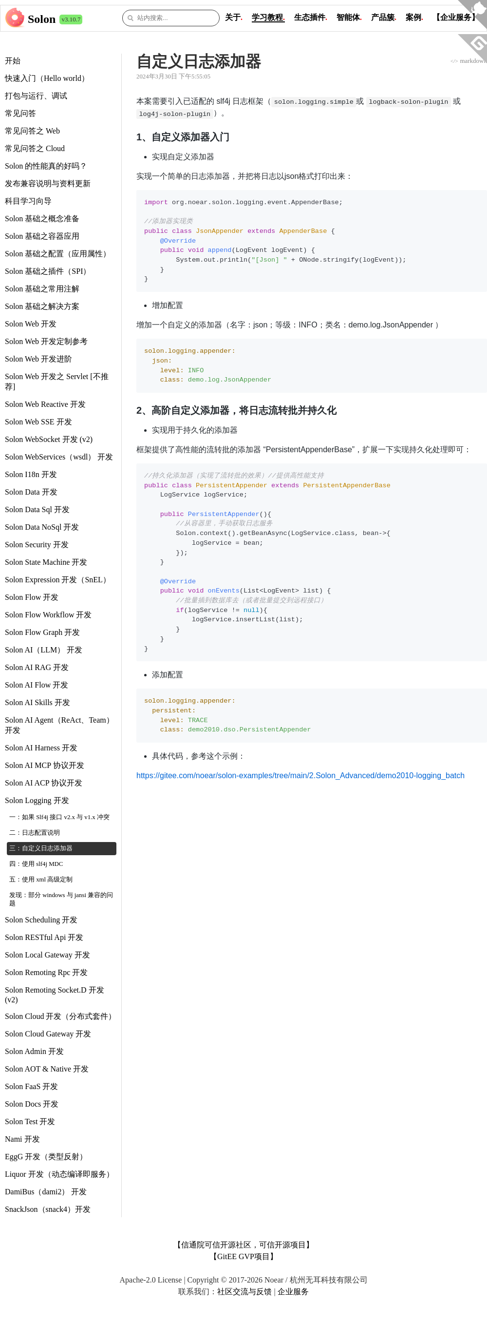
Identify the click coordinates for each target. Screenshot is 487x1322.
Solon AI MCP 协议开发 (44, 765)
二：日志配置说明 (34, 832)
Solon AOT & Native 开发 (47, 1069)
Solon (42, 19)
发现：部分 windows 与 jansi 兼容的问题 (61, 899)
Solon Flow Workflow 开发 (48, 615)
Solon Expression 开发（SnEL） (58, 579)
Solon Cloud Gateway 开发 (48, 1034)
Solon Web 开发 (30, 324)
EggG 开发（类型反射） (46, 1156)
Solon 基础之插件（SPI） (48, 271)
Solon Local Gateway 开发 (47, 955)
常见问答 (20, 113)
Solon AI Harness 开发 (41, 748)
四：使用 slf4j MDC (36, 864)
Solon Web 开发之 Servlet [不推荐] (57, 381)
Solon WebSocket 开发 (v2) (49, 439)
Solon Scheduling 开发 (41, 920)
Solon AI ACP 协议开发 (43, 783)
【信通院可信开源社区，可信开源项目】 (243, 1245)
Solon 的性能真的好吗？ (46, 166)
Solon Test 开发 (30, 1121)
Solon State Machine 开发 (46, 562)
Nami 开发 (22, 1139)
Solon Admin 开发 (34, 1051)
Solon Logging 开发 (37, 800)
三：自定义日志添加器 (41, 848)
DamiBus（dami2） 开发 (46, 1192)
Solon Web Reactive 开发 (45, 404)
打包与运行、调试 (36, 96)
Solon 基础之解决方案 (42, 306)
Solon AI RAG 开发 (37, 667)
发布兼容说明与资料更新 (48, 183)
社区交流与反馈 (244, 1291)
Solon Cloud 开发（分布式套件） (60, 1016)
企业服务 (293, 1291)
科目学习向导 (28, 201)
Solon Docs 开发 (31, 1104)
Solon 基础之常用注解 (42, 289)
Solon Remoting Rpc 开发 (46, 972)
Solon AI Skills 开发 (37, 702)
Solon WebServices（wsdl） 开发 (59, 457)
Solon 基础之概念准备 (42, 218)
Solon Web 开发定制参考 (46, 341)
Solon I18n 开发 (31, 474)
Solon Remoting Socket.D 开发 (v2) (54, 995)
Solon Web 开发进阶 (38, 359)
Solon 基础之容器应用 (42, 236)
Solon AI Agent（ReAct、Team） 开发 (59, 725)
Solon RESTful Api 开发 (44, 937)
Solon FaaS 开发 (31, 1086)
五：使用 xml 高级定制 (41, 879)
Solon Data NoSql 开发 (42, 527)
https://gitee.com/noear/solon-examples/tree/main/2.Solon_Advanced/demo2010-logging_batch (300, 775)
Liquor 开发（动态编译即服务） (59, 1174)
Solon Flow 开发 (31, 597)
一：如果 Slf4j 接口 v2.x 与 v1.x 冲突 (59, 817)
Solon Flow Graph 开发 (42, 632)
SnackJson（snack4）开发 (48, 1209)
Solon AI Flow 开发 (36, 685)
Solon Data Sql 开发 (37, 509)
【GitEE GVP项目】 (243, 1256)
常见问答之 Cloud (35, 148)
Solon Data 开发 (31, 492)
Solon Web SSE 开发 (38, 422)
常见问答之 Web (32, 131)
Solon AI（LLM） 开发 (43, 650)
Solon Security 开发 (37, 544)
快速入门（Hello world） (47, 78)
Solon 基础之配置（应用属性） (58, 253)
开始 (12, 61)
